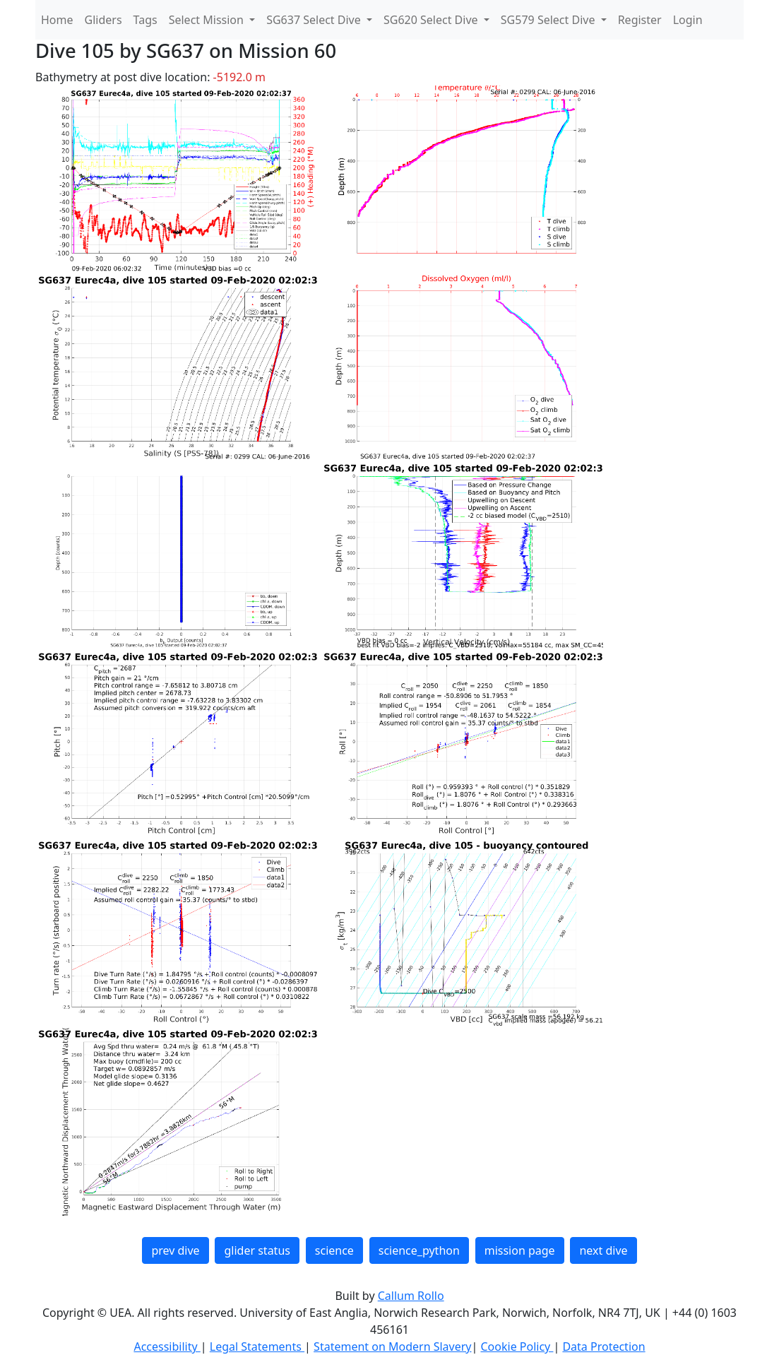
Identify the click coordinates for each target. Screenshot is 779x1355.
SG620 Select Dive (432, 20)
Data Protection (603, 1346)
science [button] (334, 1250)
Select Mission (207, 20)
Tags (145, 20)
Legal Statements (257, 1346)
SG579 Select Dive (549, 20)
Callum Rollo (411, 1295)
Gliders (103, 20)
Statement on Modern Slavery (392, 1346)
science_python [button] (419, 1250)
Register (640, 20)
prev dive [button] (175, 1250)
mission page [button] (519, 1250)
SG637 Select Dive (315, 20)
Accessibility (166, 1346)
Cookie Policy (516, 1346)
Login (688, 20)
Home (57, 20)
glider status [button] (257, 1250)
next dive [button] (603, 1250)
